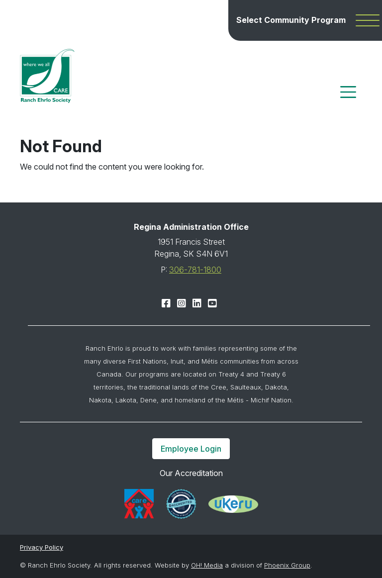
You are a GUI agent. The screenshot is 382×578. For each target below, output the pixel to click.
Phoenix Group (287, 565)
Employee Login (191, 449)
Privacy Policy (41, 547)
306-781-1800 (195, 270)
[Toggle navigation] (348, 92)
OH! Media (207, 565)
